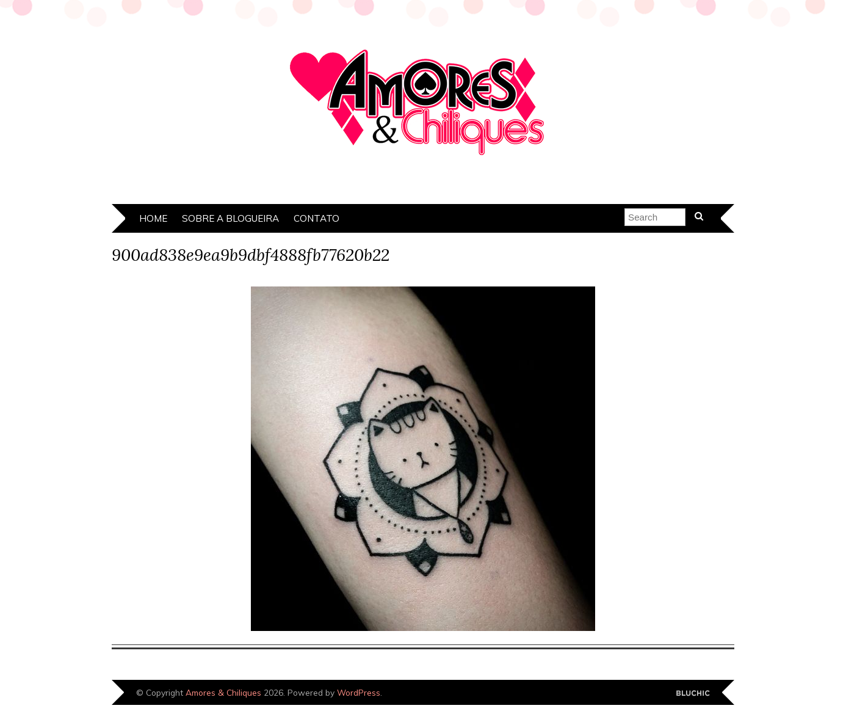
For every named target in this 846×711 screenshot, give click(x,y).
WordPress (358, 692)
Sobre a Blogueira (230, 218)
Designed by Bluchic (693, 693)
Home (153, 218)
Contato (316, 218)
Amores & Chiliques (223, 692)
